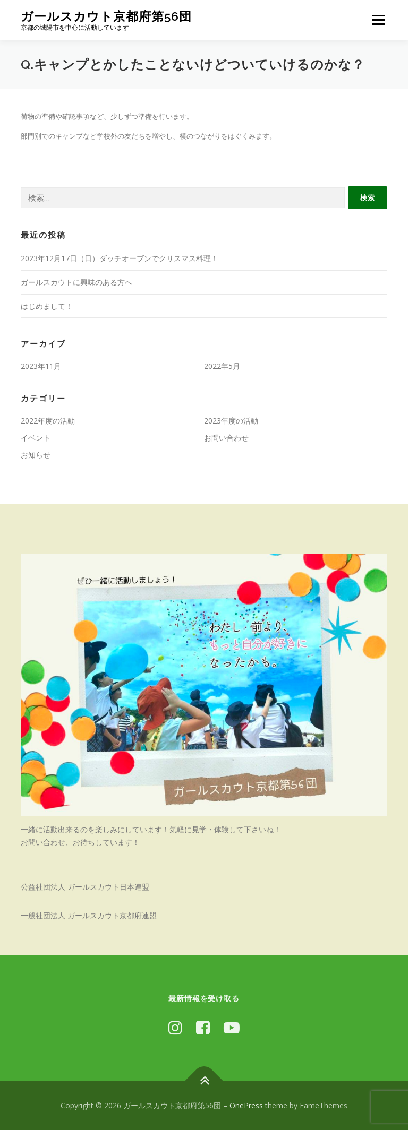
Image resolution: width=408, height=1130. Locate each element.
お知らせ (35, 455)
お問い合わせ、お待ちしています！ (80, 842)
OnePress (246, 1105)
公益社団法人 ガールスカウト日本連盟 (85, 887)
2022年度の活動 (48, 421)
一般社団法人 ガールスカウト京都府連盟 (89, 915)
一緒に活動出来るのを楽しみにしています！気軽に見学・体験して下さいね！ (151, 829)
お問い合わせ (226, 438)
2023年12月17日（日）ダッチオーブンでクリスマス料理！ (119, 258)
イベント (35, 438)
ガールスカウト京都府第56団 (106, 16)
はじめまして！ (47, 306)
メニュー (378, 19)
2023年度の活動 (231, 421)
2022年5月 (222, 366)
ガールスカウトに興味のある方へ (76, 282)
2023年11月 (41, 366)
